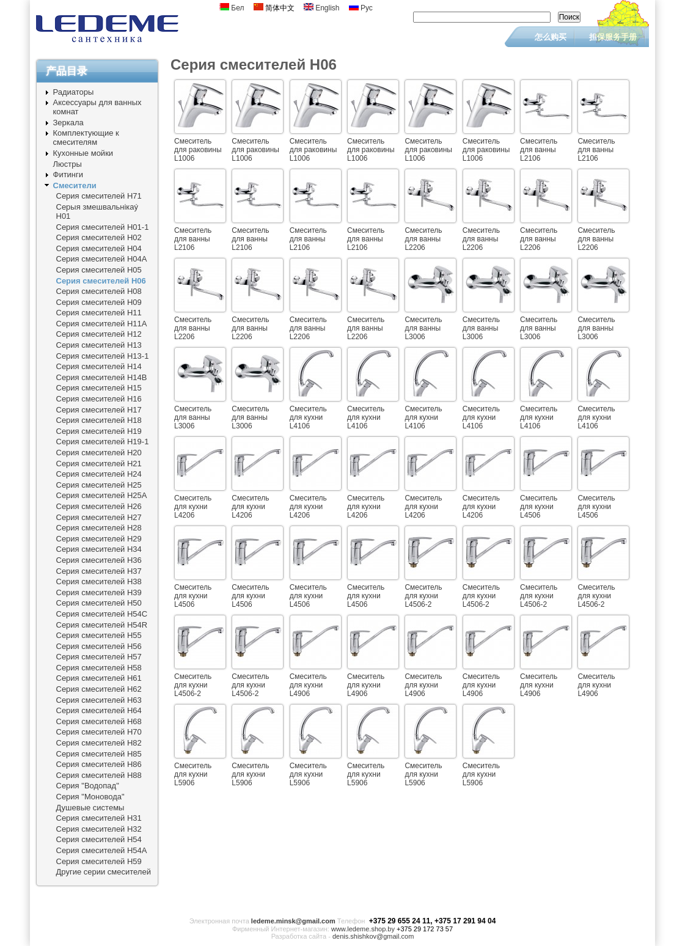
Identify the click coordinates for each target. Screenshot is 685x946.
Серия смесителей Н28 (99, 527)
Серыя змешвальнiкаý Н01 (97, 211)
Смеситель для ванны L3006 (423, 328)
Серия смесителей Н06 (101, 280)
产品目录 (66, 71)
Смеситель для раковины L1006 (198, 150)
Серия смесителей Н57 (99, 656)
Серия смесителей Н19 (99, 431)
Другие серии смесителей (103, 871)
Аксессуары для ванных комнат (97, 107)
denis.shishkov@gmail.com (373, 936)
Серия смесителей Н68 (99, 721)
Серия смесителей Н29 (99, 538)
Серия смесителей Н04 (99, 248)
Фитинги (68, 174)
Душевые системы (90, 807)
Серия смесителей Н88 (99, 775)
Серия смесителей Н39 (99, 592)
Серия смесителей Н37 (99, 571)
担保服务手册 (613, 37)
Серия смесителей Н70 (99, 731)
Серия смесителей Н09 (99, 302)
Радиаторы (73, 92)
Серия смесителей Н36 (99, 560)
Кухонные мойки (83, 153)
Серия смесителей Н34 (99, 549)
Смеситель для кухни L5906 (192, 774)
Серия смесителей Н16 (99, 398)
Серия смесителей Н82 (99, 742)
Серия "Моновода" (90, 796)
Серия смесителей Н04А (101, 258)
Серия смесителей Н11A (101, 323)
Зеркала (68, 122)
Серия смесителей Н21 (99, 463)
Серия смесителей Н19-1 (102, 441)
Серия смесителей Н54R (102, 624)
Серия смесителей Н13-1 (102, 356)
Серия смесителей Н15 (99, 387)
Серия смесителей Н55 (99, 635)
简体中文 (274, 8)
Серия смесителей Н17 (99, 409)
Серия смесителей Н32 (99, 829)
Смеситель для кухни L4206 (192, 506)
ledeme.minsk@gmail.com (293, 921)
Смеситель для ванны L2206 (423, 239)
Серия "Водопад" (87, 785)
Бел (231, 8)
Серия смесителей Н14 (99, 366)
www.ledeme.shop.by (363, 929)
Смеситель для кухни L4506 (538, 506)
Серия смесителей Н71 (99, 195)
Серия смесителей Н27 (99, 517)
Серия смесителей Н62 (99, 689)
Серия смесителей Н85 (99, 753)
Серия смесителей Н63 (99, 700)
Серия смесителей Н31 (99, 818)
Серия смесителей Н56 (99, 646)
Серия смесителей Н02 (99, 237)
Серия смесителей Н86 (99, 764)
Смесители (75, 185)
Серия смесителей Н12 (99, 334)
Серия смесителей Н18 (99, 420)
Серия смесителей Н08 (99, 291)
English (322, 8)
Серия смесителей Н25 (99, 485)
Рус (361, 8)
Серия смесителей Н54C (102, 613)
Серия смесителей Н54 (99, 839)
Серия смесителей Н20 (99, 452)
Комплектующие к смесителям (86, 137)
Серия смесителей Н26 (99, 506)
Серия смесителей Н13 (99, 345)
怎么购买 (550, 37)
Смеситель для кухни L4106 (308, 417)
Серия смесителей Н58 (99, 667)
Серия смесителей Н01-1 (102, 227)
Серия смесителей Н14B (101, 377)
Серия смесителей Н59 (99, 861)
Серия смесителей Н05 (99, 269)
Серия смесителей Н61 (99, 678)
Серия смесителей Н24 (99, 474)
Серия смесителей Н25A (101, 495)
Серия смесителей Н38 (99, 581)
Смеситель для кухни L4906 (308, 685)
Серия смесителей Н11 (99, 312)
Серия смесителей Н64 (99, 710)
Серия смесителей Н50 (99, 602)
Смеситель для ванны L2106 (538, 150)
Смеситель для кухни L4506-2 (423, 596)
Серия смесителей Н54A (101, 850)
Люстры (67, 164)
